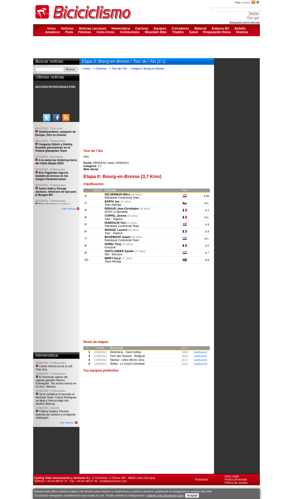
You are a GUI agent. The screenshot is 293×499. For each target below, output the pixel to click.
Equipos (160, 28)
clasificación (200, 352)
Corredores (180, 28)
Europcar (110, 247)
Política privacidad (236, 479)
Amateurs (52, 32)
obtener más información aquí (165, 495)
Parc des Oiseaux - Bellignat (127, 356)
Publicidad (201, 479)
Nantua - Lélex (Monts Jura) (127, 359)
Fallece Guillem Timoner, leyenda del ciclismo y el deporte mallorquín (55, 414)
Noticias (67, 28)
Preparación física (217, 32)
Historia (242, 32)
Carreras (142, 28)
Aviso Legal (232, 476)
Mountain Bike (156, 32)
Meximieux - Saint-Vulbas (125, 352)
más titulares (67, 422)
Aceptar (192, 495)
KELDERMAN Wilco (117, 194)
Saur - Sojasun (114, 219)
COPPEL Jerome (115, 215)
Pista (69, 32)
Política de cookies (236, 482)
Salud (193, 32)
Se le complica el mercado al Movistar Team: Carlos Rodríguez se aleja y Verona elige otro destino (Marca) (56, 399)
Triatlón (178, 32)
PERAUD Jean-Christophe (122, 208)
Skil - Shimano (113, 254)
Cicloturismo (130, 32)
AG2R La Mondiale (116, 211)
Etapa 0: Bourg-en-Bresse (148, 68)
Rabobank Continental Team (122, 197)
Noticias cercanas (92, 28)
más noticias (69, 208)
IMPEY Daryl (113, 258)
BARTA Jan (112, 201)
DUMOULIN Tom (115, 222)
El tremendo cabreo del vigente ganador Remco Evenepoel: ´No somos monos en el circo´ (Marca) (56, 381)
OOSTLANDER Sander (119, 251)
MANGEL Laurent (116, 230)
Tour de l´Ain (120, 68)
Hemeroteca (120, 28)
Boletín (240, 28)
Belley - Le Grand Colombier (127, 363)
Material (200, 28)
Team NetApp (113, 204)
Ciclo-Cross (106, 32)
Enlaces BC (220, 28)
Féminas (84, 32)
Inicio (51, 28)
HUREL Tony (113, 244)
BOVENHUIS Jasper (117, 237)
